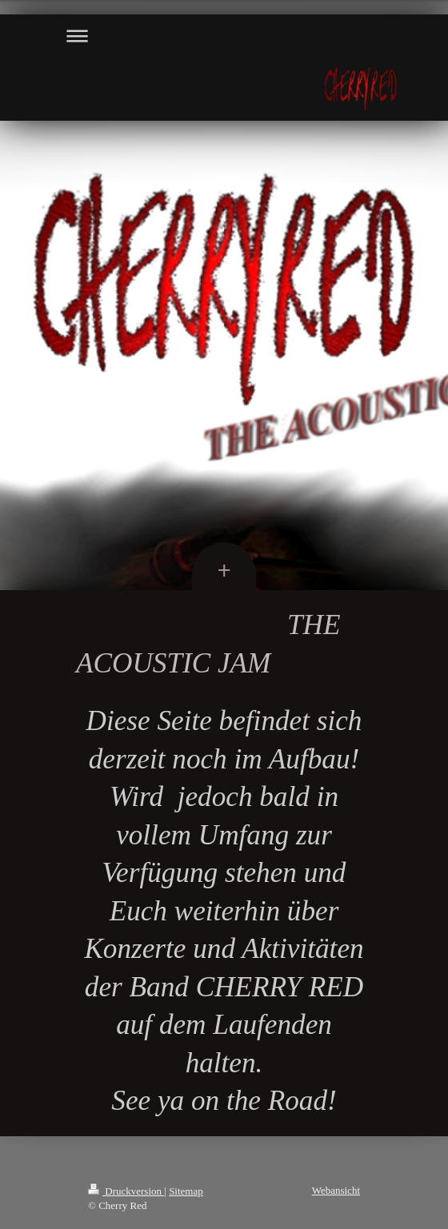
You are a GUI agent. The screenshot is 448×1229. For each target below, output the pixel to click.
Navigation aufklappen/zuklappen (224, 35)
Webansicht (336, 1190)
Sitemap (186, 1191)
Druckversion (126, 1191)
